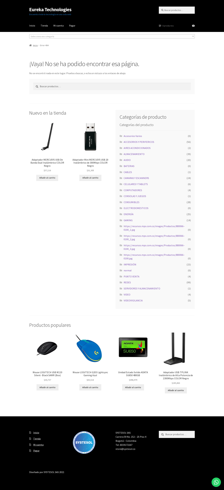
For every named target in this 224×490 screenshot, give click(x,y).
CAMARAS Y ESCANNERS (136, 178)
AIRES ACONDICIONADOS (137, 148)
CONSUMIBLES (131, 202)
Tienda (44, 25)
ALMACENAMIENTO (134, 154)
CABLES (128, 172)
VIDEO (127, 294)
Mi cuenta (58, 25)
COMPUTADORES (133, 190)
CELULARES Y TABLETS (136, 184)
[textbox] (112, 36)
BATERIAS (129, 166)
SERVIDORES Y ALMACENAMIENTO (142, 288)
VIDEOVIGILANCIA (133, 300)
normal (128, 270)
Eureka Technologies (50, 9)
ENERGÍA (128, 214)
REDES (127, 282)
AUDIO (127, 160)
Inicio (32, 25)
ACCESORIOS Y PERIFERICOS (139, 141)
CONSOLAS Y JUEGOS (135, 196)
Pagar (72, 25)
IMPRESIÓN (130, 264)
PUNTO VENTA (131, 276)
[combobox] (112, 36)
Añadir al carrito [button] (47, 177)
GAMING (128, 220)
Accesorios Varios (133, 136)
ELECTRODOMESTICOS (136, 208)
